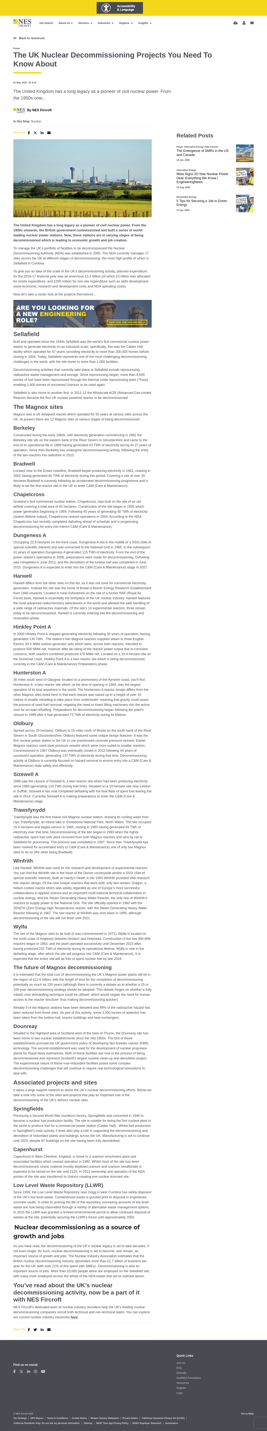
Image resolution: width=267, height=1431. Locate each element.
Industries (104, 23)
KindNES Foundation (189, 1377)
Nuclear (36, 121)
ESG (179, 1367)
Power (16, 48)
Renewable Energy (186, 197)
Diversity (182, 1372)
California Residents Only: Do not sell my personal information (46, 1423)
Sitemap (88, 1423)
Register (181, 1387)
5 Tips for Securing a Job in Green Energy (202, 203)
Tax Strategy (20, 1418)
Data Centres (211, 147)
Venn (251, 1413)
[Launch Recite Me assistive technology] (119, 8)
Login (180, 1392)
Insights (143, 23)
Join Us (181, 1362)
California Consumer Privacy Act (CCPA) (163, 1418)
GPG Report (36, 1418)
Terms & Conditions (57, 1418)
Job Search (46, 23)
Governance (171, 1423)
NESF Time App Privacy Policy (112, 1423)
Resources (183, 1382)
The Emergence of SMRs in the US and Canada (203, 153)
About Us (64, 23)
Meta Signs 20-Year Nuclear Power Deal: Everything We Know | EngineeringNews (202, 178)
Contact (18, 1355)
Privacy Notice (130, 1418)
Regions (124, 23)
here (74, 1317)
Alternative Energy (194, 147)
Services (84, 23)
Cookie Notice (79, 1418)
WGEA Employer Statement (146, 1423)
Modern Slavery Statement (105, 1418)
